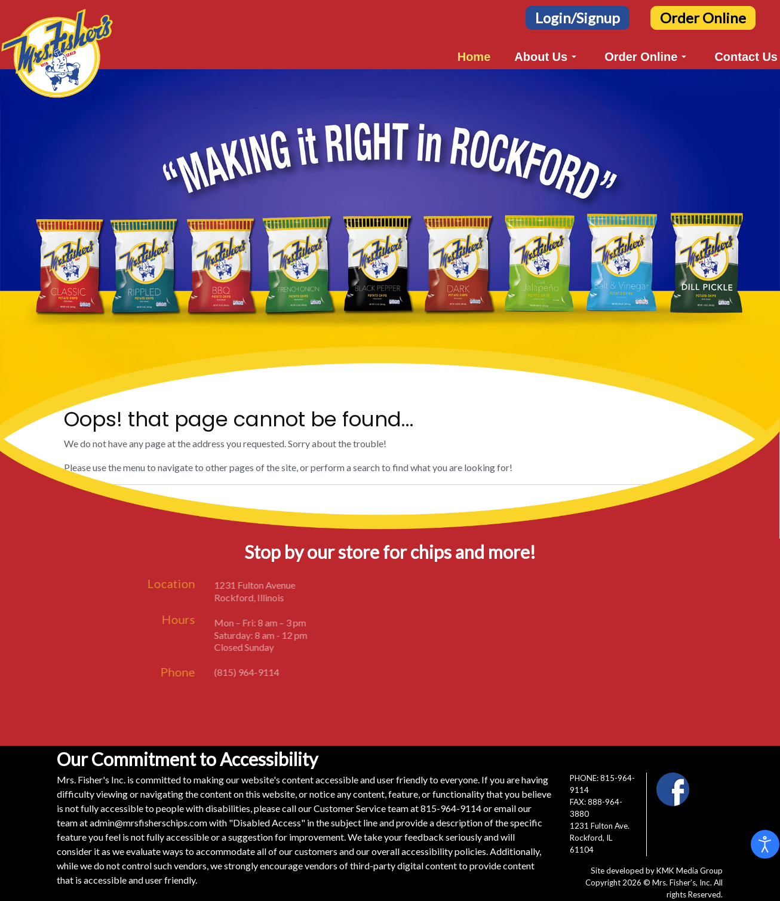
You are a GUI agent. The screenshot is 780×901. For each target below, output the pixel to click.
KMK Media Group (689, 870)
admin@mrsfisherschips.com (148, 822)
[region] (390, 252)
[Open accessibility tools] (765, 844)
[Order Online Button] (702, 16)
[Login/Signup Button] (577, 16)
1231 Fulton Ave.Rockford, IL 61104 (599, 837)
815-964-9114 (450, 808)
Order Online (703, 17)
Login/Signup (577, 17)
